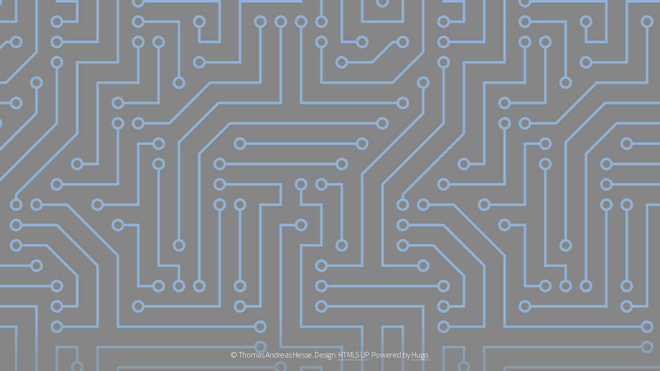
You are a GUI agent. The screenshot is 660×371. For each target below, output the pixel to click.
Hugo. (420, 354)
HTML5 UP (353, 354)
